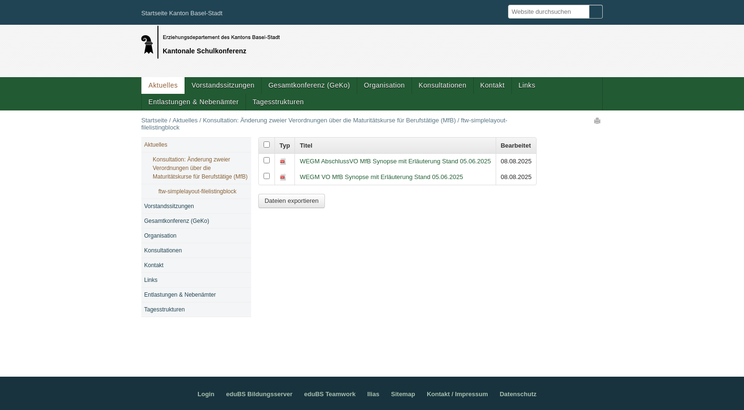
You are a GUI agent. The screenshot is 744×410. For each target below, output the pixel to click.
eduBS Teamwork (329, 394)
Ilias (373, 394)
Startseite (154, 120)
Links (527, 85)
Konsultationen (442, 85)
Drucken (598, 120)
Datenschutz (517, 394)
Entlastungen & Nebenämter (193, 102)
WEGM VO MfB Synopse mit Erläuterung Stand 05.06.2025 (381, 176)
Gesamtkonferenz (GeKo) (309, 85)
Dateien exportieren (291, 200)
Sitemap (403, 394)
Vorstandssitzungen (223, 85)
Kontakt (492, 85)
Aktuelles (163, 85)
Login (205, 394)
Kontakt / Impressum (457, 394)
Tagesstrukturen (278, 102)
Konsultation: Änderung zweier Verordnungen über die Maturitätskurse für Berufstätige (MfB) (329, 120)
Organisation (384, 85)
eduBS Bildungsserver (259, 394)
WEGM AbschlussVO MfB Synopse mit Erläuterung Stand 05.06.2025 (395, 161)
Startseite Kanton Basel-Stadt (182, 13)
